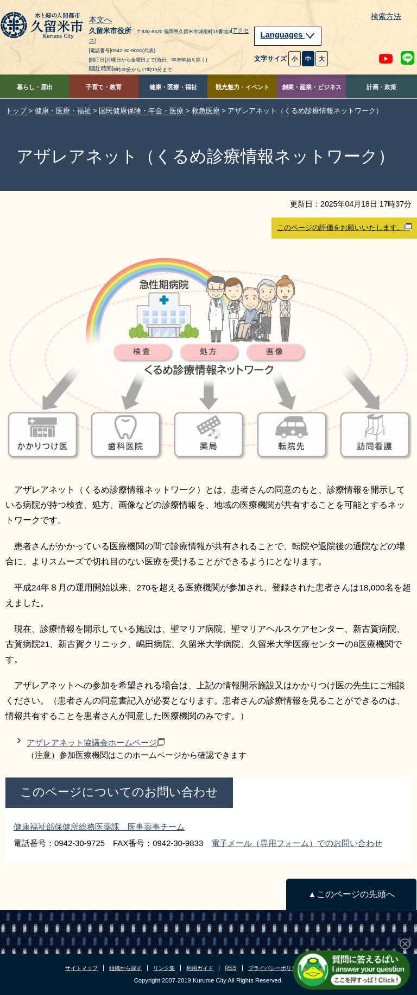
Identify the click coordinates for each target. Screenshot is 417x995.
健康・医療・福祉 (173, 87)
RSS (230, 968)
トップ (16, 111)
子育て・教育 (104, 87)
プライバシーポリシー (275, 968)
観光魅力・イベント (242, 87)
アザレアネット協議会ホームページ (96, 742)
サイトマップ (81, 968)
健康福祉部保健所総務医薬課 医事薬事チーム (99, 826)
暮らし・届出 (35, 87)
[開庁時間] (101, 68)
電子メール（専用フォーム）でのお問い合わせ (296, 843)
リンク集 (164, 968)
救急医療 (206, 111)
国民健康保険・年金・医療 (142, 111)
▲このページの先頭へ (351, 894)
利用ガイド (199, 968)
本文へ (100, 20)
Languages (287, 34)
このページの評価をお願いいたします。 (344, 227)
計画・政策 (381, 87)
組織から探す (125, 968)
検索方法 (386, 17)
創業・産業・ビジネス (312, 87)
